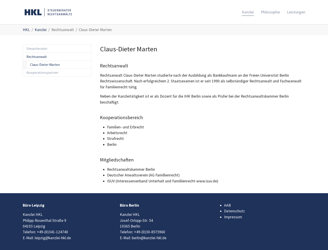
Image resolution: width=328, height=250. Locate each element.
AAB (227, 205)
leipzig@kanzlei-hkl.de (53, 237)
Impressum (233, 217)
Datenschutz (234, 211)
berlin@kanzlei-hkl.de (149, 237)
